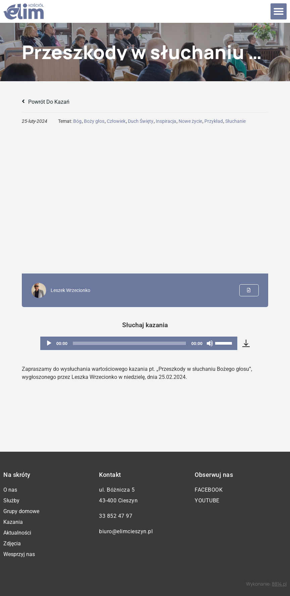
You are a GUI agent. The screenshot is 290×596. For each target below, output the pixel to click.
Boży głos (94, 121)
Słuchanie (235, 121)
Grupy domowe (21, 511)
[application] (139, 343)
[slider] (129, 343)
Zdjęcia (12, 543)
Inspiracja (166, 121)
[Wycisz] (209, 343)
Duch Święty (140, 121)
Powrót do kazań (45, 102)
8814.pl (279, 584)
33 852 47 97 (115, 516)
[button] (279, 11)
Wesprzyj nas (19, 554)
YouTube (207, 500)
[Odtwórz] (49, 343)
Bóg (77, 121)
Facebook (209, 490)
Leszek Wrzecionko (70, 290)
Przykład (213, 121)
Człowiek (116, 121)
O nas (10, 490)
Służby (11, 500)
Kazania (13, 522)
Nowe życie (190, 121)
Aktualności (17, 533)
